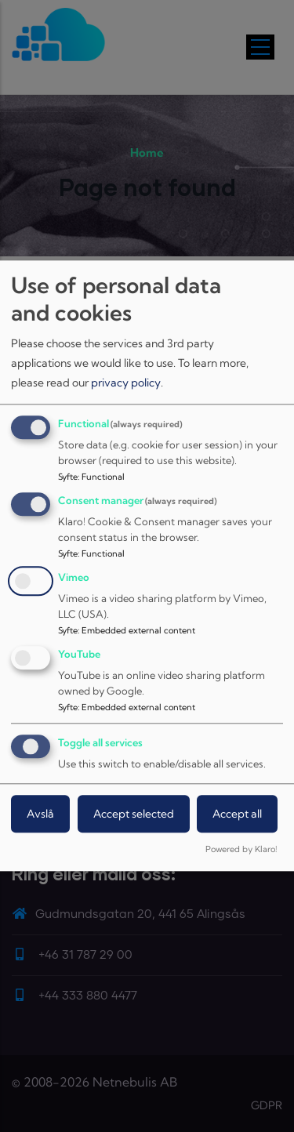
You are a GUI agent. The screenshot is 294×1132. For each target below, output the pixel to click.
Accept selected (133, 814)
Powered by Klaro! (241, 849)
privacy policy (126, 383)
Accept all (237, 814)
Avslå (40, 814)
